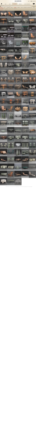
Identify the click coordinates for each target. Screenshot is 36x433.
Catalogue (1, 5)
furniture (15, 7)
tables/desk (8, 7)
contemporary (15, 8)
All (4, 8)
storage (11, 7)
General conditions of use (25, 107)
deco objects (25, 7)
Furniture (3, 5)
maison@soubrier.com (17, 107)
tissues (34, 7)
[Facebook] (4, 107)
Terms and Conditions (30, 107)
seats (4, 7)
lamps (21, 7)
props (31, 7)
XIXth (10, 8)
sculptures (28, 7)
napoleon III (7, 8)
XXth (12, 8)
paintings (19, 7)
